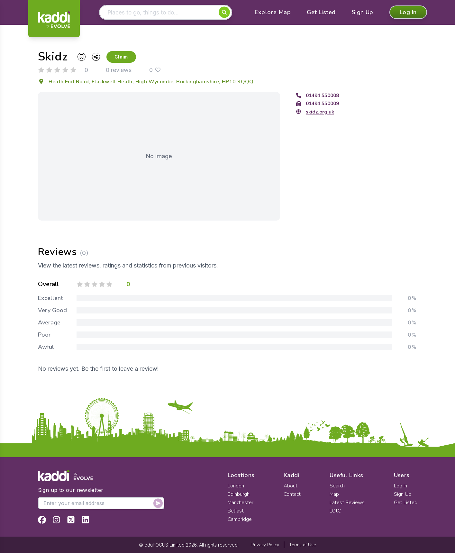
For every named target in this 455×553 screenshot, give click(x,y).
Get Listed (321, 13)
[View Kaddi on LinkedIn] (85, 520)
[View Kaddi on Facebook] (42, 520)
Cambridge (240, 519)
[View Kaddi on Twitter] (71, 520)
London (236, 485)
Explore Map (273, 13)
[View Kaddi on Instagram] (56, 520)
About (290, 485)
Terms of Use (302, 545)
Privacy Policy (265, 545)
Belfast (236, 510)
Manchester (241, 502)
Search (337, 485)
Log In (408, 13)
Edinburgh (239, 494)
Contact (292, 494)
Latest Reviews (347, 502)
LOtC (335, 510)
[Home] (54, 20)
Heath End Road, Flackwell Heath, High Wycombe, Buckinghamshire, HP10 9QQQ (146, 82)
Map (335, 494)
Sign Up (362, 13)
